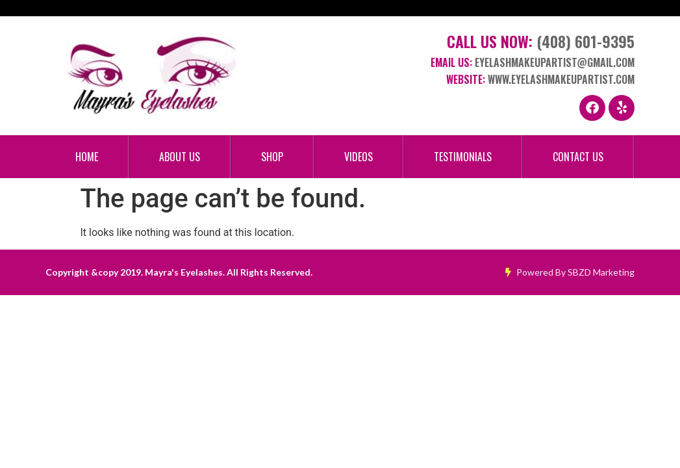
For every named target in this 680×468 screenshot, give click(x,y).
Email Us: (533, 62)
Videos (358, 156)
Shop (272, 156)
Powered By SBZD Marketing (570, 272)
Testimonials (463, 156)
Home (86, 156)
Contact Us (578, 156)
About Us (179, 156)
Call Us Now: (541, 41)
